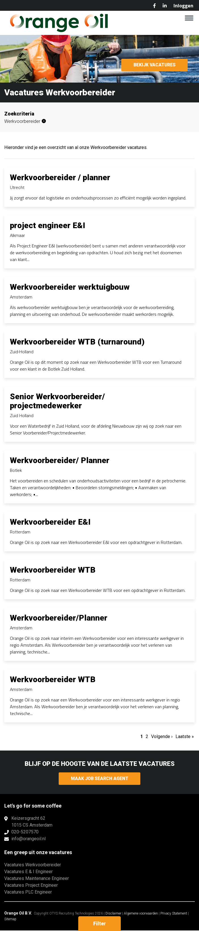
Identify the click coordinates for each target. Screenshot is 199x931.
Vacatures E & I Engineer (28, 872)
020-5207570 (25, 832)
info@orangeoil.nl (28, 839)
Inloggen (183, 5)
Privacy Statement (173, 914)
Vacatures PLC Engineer (28, 892)
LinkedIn (165, 6)
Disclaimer (113, 914)
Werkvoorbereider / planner (60, 177)
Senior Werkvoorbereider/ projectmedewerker (57, 401)
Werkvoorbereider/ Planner (59, 460)
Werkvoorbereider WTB (53, 570)
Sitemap (10, 920)
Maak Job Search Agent (100, 778)
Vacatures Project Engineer (31, 885)
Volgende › (162, 736)
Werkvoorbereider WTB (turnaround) (77, 341)
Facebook (154, 6)
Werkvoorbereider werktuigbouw (70, 287)
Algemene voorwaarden (141, 914)
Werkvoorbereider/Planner (58, 618)
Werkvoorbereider (22, 121)
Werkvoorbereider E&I (50, 522)
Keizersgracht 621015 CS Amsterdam (31, 822)
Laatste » (184, 736)
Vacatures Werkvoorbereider (32, 865)
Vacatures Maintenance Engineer (36, 879)
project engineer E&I (47, 225)
